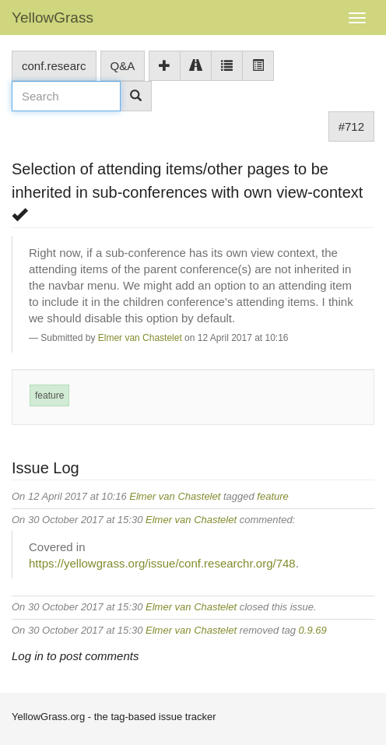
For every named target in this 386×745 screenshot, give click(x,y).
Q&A (123, 65)
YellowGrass (52, 17)
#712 (351, 126)
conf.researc (54, 65)
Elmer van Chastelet (140, 337)
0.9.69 (313, 630)
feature (49, 395)
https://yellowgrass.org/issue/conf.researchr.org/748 (162, 563)
